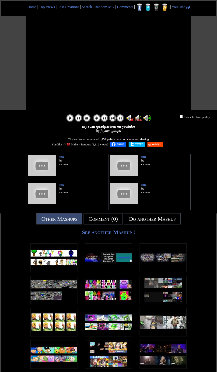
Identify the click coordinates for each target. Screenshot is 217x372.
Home (31, 7)
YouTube (181, 7)
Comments (125, 7)
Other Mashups (59, 219)
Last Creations (68, 7)
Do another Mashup (152, 219)
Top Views (47, 7)
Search (87, 7)
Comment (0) (103, 219)
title (62, 157)
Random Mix (104, 7)
